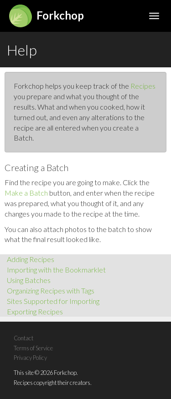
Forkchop (46, 15)
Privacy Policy (30, 357)
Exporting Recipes (35, 311)
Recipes (142, 85)
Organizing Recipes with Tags (50, 290)
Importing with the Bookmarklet (56, 269)
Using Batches (29, 280)
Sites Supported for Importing (53, 301)
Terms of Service (33, 348)
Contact (23, 338)
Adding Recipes (30, 259)
